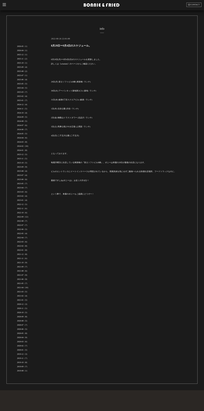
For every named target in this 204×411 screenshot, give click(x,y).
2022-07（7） (22, 225)
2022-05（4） (22, 233)
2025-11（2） (22, 59)
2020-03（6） (22, 342)
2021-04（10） (23, 287)
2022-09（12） (23, 217)
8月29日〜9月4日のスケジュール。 (71, 45)
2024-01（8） (22, 150)
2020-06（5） (22, 329)
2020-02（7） (22, 346)
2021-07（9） (22, 275)
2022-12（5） (22, 204)
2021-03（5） (22, 292)
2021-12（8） (22, 254)
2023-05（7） (22, 183)
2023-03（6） (22, 192)
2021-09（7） (22, 267)
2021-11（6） (22, 258)
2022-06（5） (22, 229)
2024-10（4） (22, 113)
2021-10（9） (22, 263)
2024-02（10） (23, 146)
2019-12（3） (22, 354)
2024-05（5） (22, 134)
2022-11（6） (22, 208)
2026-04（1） (22, 50)
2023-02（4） (22, 196)
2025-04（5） (22, 88)
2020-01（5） (22, 350)
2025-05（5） (22, 84)
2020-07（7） (22, 325)
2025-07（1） (22, 75)
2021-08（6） (22, 271)
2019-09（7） (22, 367)
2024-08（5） (22, 121)
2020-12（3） (22, 304)
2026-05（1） (22, 46)
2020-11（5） (22, 308)
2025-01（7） (22, 100)
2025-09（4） (22, 67)
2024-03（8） (22, 142)
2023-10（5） (22, 163)
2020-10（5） (22, 312)
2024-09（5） (22, 117)
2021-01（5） (22, 300)
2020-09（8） (22, 317)
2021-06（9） (22, 279)
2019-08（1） (22, 371)
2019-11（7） (22, 358)
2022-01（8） (22, 250)
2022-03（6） (22, 242)
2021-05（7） (22, 283)
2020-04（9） (22, 337)
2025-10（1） (22, 63)
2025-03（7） (22, 92)
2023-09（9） (22, 167)
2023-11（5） (22, 159)
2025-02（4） (22, 96)
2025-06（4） (22, 80)
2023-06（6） (22, 179)
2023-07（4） (22, 175)
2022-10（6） (22, 213)
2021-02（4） (22, 296)
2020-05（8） (22, 333)
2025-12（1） (22, 55)
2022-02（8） (22, 246)
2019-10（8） (22, 362)
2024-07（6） (22, 125)
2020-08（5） (22, 321)
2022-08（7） (22, 221)
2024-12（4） (22, 104)
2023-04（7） (22, 188)
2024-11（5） (22, 109)
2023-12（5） (22, 154)
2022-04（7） (22, 238)
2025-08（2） (22, 71)
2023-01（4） (22, 200)
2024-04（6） (22, 138)
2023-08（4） (22, 171)
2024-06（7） (22, 129)
